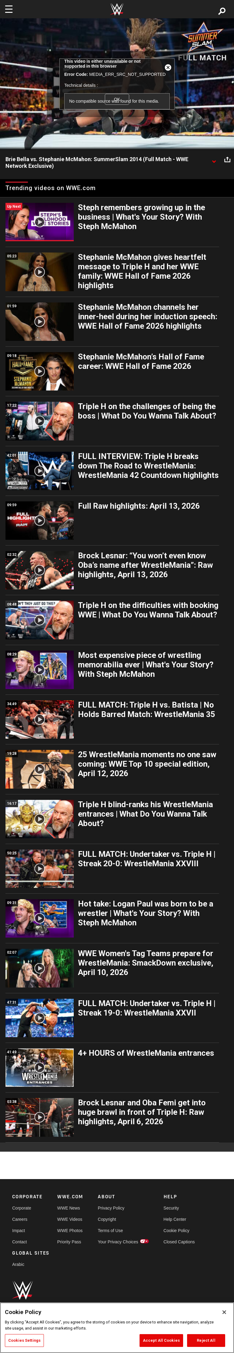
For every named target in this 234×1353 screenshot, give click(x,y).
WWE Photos (70, 1230)
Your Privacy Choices (118, 1241)
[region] (117, 1327)
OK (117, 99)
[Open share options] (227, 159)
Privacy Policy (111, 1208)
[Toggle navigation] (9, 9)
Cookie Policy (177, 1230)
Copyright (107, 1219)
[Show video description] (214, 159)
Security (171, 1208)
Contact (19, 1241)
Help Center (175, 1219)
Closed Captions (179, 1241)
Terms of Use (110, 1230)
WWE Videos (69, 1219)
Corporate (21, 1208)
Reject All (206, 1340)
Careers (19, 1219)
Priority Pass (69, 1241)
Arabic (18, 1264)
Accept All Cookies (161, 1340)
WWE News (68, 1208)
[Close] (224, 1312)
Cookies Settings (24, 1340)
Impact (18, 1230)
